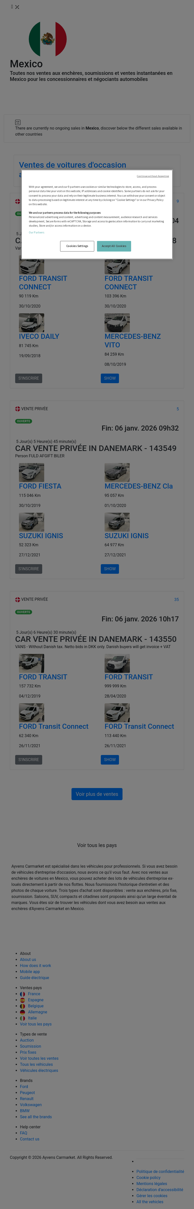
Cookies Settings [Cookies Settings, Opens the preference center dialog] (77, 246)
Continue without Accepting (153, 176)
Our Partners (36, 232)
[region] (97, 214)
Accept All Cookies (114, 246)
